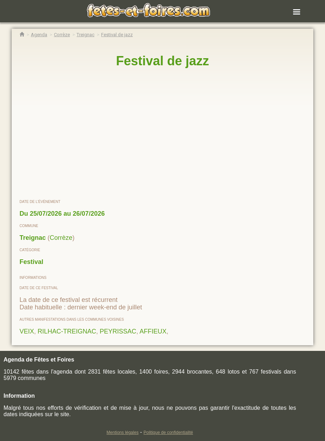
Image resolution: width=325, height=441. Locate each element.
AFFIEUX (152, 331)
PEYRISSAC (118, 331)
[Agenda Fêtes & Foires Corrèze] (62, 34)
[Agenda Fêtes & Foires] (39, 34)
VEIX (27, 331)
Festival (31, 261)
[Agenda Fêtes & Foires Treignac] (85, 34)
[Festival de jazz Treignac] (117, 34)
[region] (162, 134)
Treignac (33, 237)
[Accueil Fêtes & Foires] (22, 34)
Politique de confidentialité (168, 432)
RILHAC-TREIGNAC (67, 331)
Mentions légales (122, 432)
